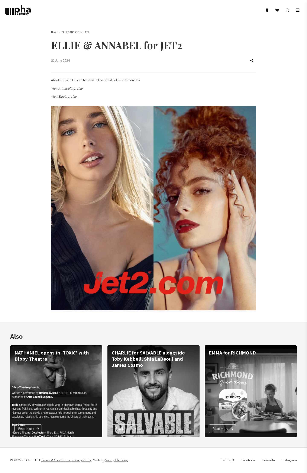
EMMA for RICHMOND (232, 352)
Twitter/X (228, 460)
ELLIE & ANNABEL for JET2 (75, 32)
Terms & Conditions (55, 460)
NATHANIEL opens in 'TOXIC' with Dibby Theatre (51, 355)
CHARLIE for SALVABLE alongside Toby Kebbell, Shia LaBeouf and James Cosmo (148, 358)
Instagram (289, 460)
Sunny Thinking (116, 460)
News (54, 32)
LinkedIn (268, 460)
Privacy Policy (81, 460)
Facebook (248, 460)
